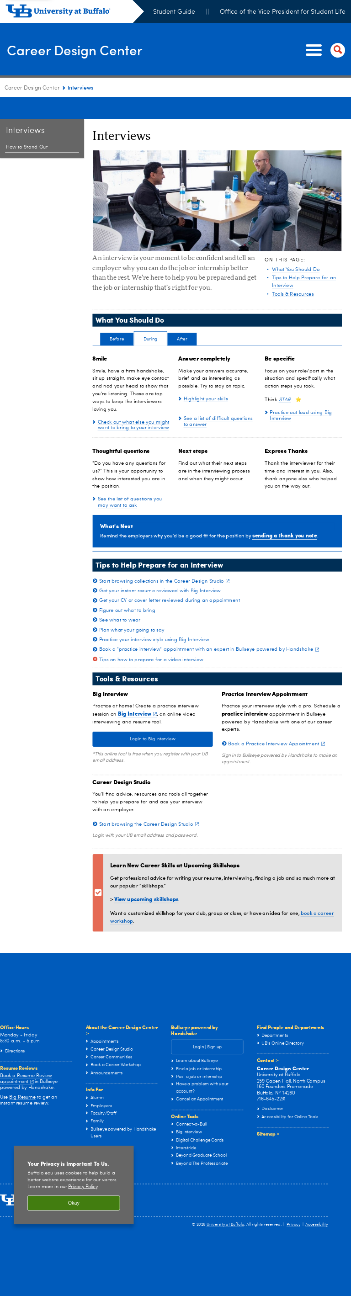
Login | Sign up (207, 1024)
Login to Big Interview (153, 716)
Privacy (293, 1202)
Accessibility (316, 1202)
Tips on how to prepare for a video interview (151, 637)
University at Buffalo (226, 1202)
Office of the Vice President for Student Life (283, 12)
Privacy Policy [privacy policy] (82, 1164)
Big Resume (22, 1074)
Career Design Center (87, 49)
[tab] (116, 319)
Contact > (268, 1037)
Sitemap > (268, 1110)
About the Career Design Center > (122, 1007)
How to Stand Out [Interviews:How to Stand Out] (27, 124)
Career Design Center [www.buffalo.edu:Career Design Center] (32, 88)
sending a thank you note (284, 513)
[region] (74, 1162)
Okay (74, 1181)
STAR (285, 377)
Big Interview (137, 691)
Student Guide (174, 12)
